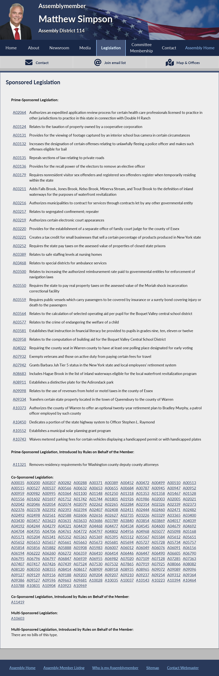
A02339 (174, 504)
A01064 (64, 493)
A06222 (33, 553)
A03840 (127, 520)
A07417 (33, 564)
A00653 (95, 488)
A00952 (189, 488)
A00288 (80, 482)
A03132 (19, 144)
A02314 (142, 504)
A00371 (95, 482)
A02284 (127, 504)
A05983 (95, 547)
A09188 (64, 575)
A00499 (158, 482)
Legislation (111, 47)
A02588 (64, 515)
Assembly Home (200, 47)
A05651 (189, 537)
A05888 (64, 547)
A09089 (174, 569)
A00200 (33, 482)
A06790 (189, 553)
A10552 (19, 430)
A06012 (127, 547)
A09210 (127, 575)
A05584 (158, 537)
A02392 (49, 509)
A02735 (127, 515)
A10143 (142, 580)
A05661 (64, 542)
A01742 (80, 499)
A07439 (64, 564)
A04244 (33, 526)
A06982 (111, 558)
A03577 (19, 322)
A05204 (33, 537)
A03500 (19, 271)
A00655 (111, 488)
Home (11, 47)
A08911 (19, 382)
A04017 (174, 520)
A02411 (127, 509)
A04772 (80, 531)
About (33, 47)
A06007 (111, 547)
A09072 (158, 569)
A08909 (95, 569)
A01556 (17, 499)
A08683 (19, 373)
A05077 (158, 531)
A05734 (174, 542)
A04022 (19, 348)
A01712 (64, 499)
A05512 (127, 537)
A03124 (19, 126)
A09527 (33, 580)
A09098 (19, 390)
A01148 (95, 493)
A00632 (80, 488)
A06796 (33, 558)
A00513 (189, 482)
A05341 (49, 537)
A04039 (189, 520)
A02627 (111, 515)
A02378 (33, 509)
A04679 (174, 526)
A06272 (64, 553)
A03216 (19, 203)
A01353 (142, 493)
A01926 (127, 499)
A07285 (174, 558)
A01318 (127, 493)
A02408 (111, 509)
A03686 (95, 520)
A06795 (17, 558)
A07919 (142, 564)
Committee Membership (141, 47)
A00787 (142, 488)
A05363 (80, 537)
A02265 (111, 504)
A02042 (17, 504)
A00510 (174, 482)
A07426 (49, 564)
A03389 (19, 254)
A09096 (189, 569)
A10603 (17, 618)
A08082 (189, 564)
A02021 (189, 499)
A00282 (64, 482)
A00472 (142, 482)
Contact (169, 47)
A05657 (49, 542)
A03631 (64, 520)
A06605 (174, 553)
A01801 (111, 499)
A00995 (49, 493)
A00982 (33, 493)
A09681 (80, 580)
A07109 (142, 558)
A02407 (95, 509)
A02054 (49, 504)
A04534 (127, 526)
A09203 (80, 575)
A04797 (95, 531)
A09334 (19, 399)
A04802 (111, 531)
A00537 (49, 488)
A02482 (189, 509)
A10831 (33, 585)
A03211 (19, 189)
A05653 (33, 542)
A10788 (17, 585)
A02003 (158, 499)
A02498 (33, 515)
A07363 (189, 558)
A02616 (95, 515)
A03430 (17, 520)
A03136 (19, 166)
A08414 (64, 569)
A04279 (49, 526)
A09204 (95, 575)
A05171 (17, 537)
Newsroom (59, 47)
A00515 (17, 488)
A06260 (49, 553)
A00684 (127, 488)
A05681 (111, 542)
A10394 (174, 580)
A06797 (49, 558)
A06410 (95, 553)
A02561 (49, 515)
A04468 (95, 526)
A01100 (80, 493)
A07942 (19, 365)
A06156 (189, 547)
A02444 (142, 509)
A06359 (80, 553)
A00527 (33, 488)
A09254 (158, 575)
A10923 (64, 585)
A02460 (158, 509)
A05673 (95, 542)
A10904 (49, 585)
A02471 (174, 509)
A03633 (80, 520)
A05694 (127, 542)
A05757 (189, 542)
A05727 (142, 542)
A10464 (189, 580)
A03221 (19, 237)
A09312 (174, 575)
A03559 (19, 299)
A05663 (80, 542)
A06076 (158, 547)
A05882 (49, 547)
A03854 (142, 520)
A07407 (17, 564)
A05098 (174, 531)
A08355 (49, 569)
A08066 (174, 564)
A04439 (80, 526)
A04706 (49, 531)
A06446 (127, 553)
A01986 (142, 499)
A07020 (127, 558)
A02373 (189, 504)
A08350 (33, 569)
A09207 (111, 575)
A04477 (111, 526)
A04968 (142, 531)
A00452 (127, 482)
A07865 (127, 564)
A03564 (19, 313)
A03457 (33, 520)
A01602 (33, 499)
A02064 (19, 112)
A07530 (95, 564)
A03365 (174, 515)
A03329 (158, 515)
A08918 (111, 569)
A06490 (158, 553)
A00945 (158, 488)
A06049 (142, 547)
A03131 (19, 135)
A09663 (64, 580)
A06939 (80, 558)
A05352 (64, 537)
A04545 (142, 526)
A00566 (64, 488)
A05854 (17, 547)
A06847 (64, 558)
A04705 (33, 531)
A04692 (189, 526)
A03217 (19, 211)
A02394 (80, 509)
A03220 (19, 228)
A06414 (111, 553)
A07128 (158, 558)
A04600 (158, 526)
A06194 (17, 553)
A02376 (17, 509)
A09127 (17, 575)
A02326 (158, 504)
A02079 (80, 504)
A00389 (111, 482)
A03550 (19, 285)
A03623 (49, 520)
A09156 (49, 575)
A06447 (142, 553)
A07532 (111, 564)
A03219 (19, 220)
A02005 (174, 499)
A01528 (189, 493)
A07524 (80, 564)
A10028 (95, 580)
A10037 (127, 580)
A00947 (174, 488)
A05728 (158, 542)
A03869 (158, 520)
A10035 (111, 580)
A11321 (19, 464)
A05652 (17, 542)
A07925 (158, 564)
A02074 (64, 504)
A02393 (64, 509)
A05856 (33, 547)
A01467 (174, 493)
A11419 (17, 602)
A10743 (19, 439)
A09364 (189, 575)
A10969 (80, 585)
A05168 (189, 531)
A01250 (111, 493)
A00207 (49, 482)
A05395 (111, 537)
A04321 (64, 526)
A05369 (95, 537)
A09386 (17, 580)
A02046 (33, 504)
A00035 (17, 482)
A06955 (95, 558)
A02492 (17, 515)
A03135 (19, 157)
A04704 (17, 531)
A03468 (19, 263)
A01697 (49, 499)
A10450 (19, 422)
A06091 (174, 547)
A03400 (189, 515)
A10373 (19, 408)
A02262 (95, 504)
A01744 (95, 499)
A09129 (33, 575)
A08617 (80, 569)
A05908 (80, 547)
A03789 (111, 520)
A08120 (17, 569)
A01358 (158, 493)
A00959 (17, 493)
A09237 (142, 575)
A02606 (80, 515)
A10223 (158, 580)
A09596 (49, 580)
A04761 (64, 531)
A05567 (142, 537)
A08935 (127, 569)
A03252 (19, 246)
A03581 (19, 330)
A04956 (127, 531)
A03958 (19, 339)
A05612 (174, 537)
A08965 (142, 569)
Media (85, 47)
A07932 (19, 356)
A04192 (17, 526)
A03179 (19, 175)
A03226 (142, 515)
